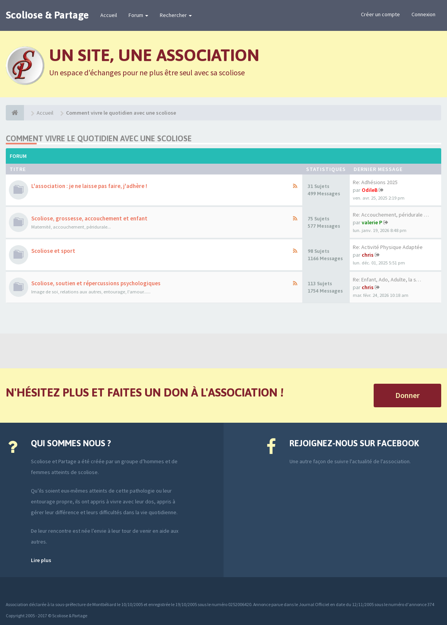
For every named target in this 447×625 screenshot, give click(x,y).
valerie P (372, 222)
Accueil (108, 15)
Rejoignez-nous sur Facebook (354, 443)
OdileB (370, 189)
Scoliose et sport (53, 250)
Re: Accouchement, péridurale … (391, 214)
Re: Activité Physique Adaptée (388, 247)
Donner (407, 395)
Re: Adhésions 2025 (375, 182)
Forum (138, 15)
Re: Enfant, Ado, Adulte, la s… (387, 279)
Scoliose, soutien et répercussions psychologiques (96, 283)
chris (368, 254)
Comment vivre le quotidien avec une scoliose (99, 138)
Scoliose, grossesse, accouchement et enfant (89, 218)
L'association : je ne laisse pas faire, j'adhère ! (89, 186)
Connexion (423, 14)
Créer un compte (380, 14)
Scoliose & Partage (47, 15)
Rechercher (176, 15)
